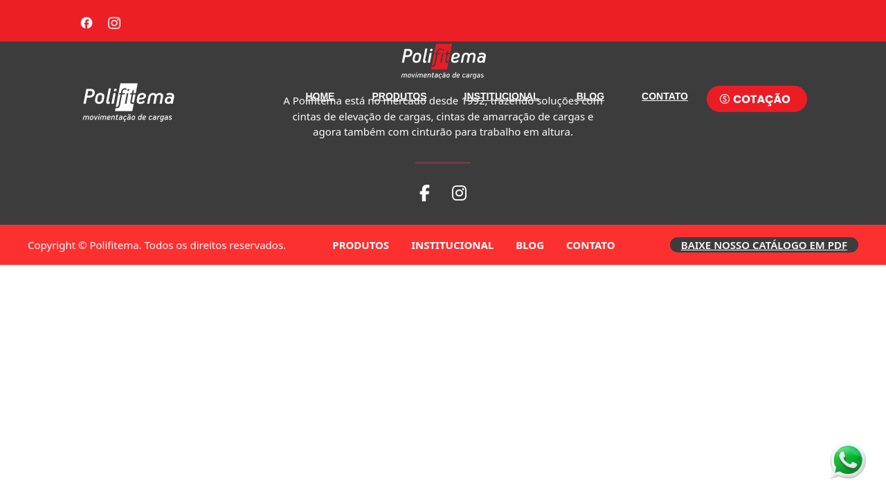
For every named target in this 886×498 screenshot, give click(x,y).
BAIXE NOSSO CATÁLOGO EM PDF (764, 245)
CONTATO (665, 96)
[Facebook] (86, 20)
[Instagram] (114, 20)
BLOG (590, 96)
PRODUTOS (399, 96)
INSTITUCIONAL (501, 96)
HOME (319, 96)
